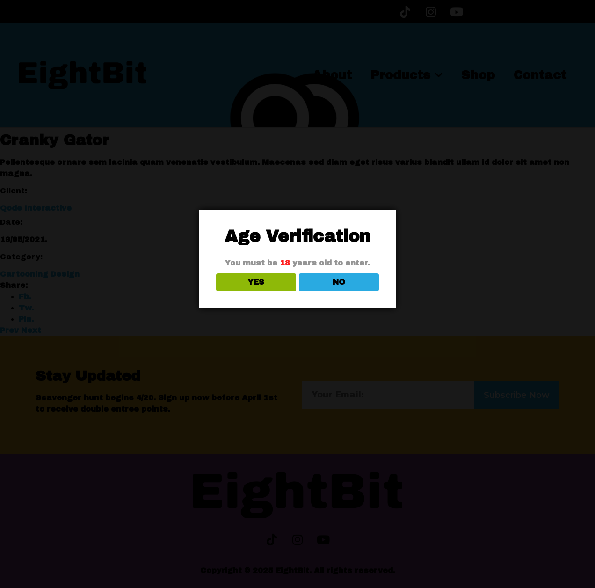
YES (256, 282)
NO (339, 282)
